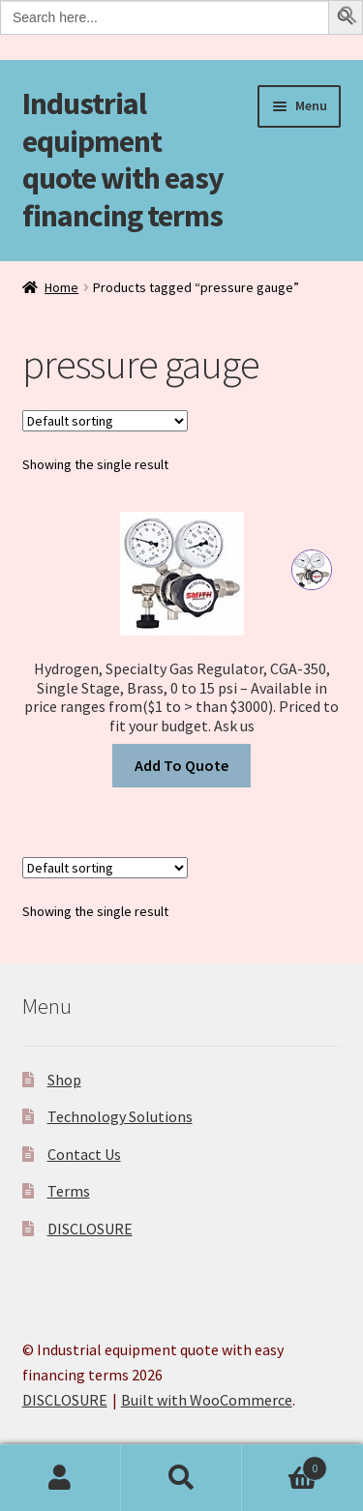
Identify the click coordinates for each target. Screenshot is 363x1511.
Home (61, 287)
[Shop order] (105, 420)
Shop (64, 1079)
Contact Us (84, 1154)
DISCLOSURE (90, 1228)
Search (181, 1478)
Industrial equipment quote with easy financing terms (123, 160)
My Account (60, 1478)
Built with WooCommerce (206, 1399)
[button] (348, 18)
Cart (284, 1464)
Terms (68, 1190)
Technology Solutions (120, 1116)
